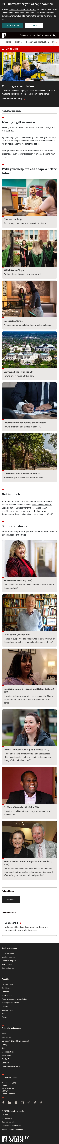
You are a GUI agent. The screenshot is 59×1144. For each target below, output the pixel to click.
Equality (5, 1006)
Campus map (7, 984)
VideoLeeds (6, 1055)
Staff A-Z (5, 1059)
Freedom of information (11, 1126)
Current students (28, 35)
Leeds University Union (11, 1066)
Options (34, 25)
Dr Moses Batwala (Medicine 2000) (22, 807)
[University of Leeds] (15, 1139)
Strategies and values (10, 1003)
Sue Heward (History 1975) (18, 580)
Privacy (5, 1115)
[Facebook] (3, 1103)
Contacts (5, 1063)
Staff (40, 35)
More (48, 35)
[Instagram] (22, 1103)
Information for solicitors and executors (25, 422)
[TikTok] (35, 1103)
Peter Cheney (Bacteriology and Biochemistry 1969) (28, 863)
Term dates (6, 1037)
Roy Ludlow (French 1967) (18, 634)
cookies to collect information (22, 9)
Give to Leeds (10, 49)
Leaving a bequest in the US (18, 371)
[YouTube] (16, 1103)
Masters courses (8, 957)
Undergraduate (8, 953)
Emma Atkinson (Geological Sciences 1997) (26, 749)
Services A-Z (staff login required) (15, 1041)
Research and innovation (37, 42)
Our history (6, 988)
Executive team (8, 1010)
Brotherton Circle (13, 320)
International (7, 964)
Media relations (8, 1052)
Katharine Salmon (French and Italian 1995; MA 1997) (29, 690)
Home (8, 42)
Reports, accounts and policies (14, 999)
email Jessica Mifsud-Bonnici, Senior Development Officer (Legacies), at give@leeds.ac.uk (27, 507)
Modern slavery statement (12, 1129)
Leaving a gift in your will (12, 111)
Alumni (5, 1048)
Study (19, 42)
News (4, 1014)
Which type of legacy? (15, 270)
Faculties (5, 992)
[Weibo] (28, 1103)
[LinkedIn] (9, 1103)
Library (4, 1045)
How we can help (13, 219)
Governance (6, 995)
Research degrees (9, 961)
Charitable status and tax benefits (22, 473)
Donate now (11, 899)
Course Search (8, 968)
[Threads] (41, 1103)
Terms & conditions (9, 1122)
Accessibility (7, 1118)
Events (4, 1017)
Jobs (4, 1034)
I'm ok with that (12, 25)
